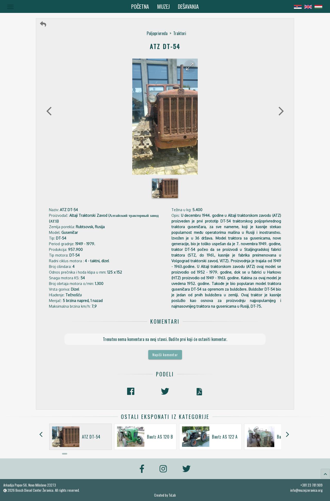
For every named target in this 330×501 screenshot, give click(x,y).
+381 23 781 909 (311, 485)
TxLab (172, 495)
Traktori (179, 33)
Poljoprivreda (157, 33)
